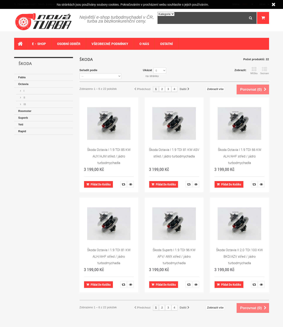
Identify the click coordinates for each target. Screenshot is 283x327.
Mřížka (254, 71)
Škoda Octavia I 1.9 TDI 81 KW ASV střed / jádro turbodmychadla (174, 152)
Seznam (264, 71)
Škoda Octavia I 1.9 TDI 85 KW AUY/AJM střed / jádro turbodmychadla (108, 156)
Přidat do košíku (98, 184)
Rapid (22, 131)
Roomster (25, 111)
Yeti (20, 124)
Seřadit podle (88, 70)
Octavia (23, 84)
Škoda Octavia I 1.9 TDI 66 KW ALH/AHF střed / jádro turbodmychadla (239, 156)
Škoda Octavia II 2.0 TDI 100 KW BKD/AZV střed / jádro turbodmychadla (239, 256)
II (24, 97)
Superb (23, 117)
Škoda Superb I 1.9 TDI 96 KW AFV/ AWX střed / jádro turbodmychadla (174, 256)
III (24, 104)
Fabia (22, 77)
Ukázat (147, 70)
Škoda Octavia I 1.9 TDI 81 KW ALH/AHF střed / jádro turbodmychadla (108, 256)
